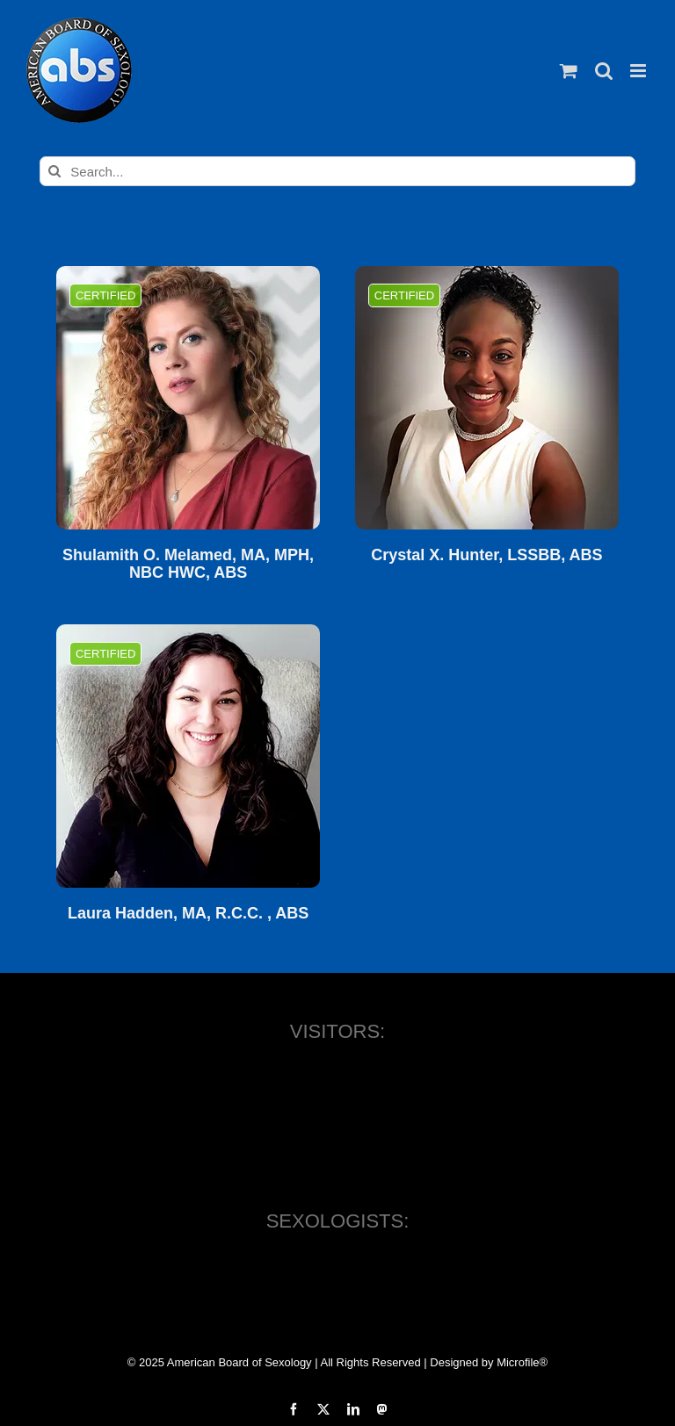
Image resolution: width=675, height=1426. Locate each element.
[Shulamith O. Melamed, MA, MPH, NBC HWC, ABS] (188, 397)
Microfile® (522, 1362)
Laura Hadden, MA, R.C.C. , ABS (188, 913)
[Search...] (337, 171)
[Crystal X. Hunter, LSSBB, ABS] (487, 397)
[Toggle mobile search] (604, 70)
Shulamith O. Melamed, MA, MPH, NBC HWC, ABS (188, 564)
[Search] (54, 171)
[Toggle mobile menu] (639, 70)
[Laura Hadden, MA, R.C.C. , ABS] (188, 756)
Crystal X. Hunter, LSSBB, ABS (486, 555)
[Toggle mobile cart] (568, 70)
